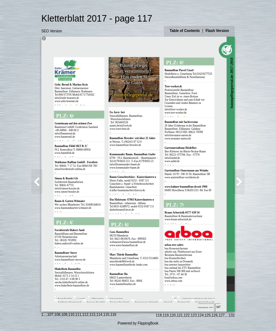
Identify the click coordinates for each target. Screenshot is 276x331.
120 (173, 315)
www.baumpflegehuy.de (123, 284)
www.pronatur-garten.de (178, 138)
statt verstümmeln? (133, 71)
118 (159, 315)
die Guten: (134, 82)
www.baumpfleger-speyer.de (70, 259)
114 (99, 315)
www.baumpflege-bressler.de (125, 145)
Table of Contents (185, 31)
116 (113, 315)
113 (92, 315)
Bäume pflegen (134, 65)
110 (71, 315)
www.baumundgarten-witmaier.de (73, 208)
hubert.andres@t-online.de (69, 243)
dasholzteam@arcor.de (122, 209)
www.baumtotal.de (65, 136)
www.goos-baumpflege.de (124, 245)
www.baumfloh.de (64, 153)
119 (166, 315)
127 (222, 315)
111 (78, 315)
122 (187, 315)
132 (232, 315)
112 (85, 315)
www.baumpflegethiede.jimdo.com (129, 264)
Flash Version (217, 31)
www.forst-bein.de (120, 128)
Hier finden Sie (135, 76)
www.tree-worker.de (176, 112)
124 (201, 315)
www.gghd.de (172, 161)
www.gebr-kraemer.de (66, 101)
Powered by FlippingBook (138, 323)
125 (208, 315)
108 (57, 315)
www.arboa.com (173, 280)
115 (106, 315)
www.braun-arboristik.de (178, 219)
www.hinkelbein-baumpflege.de (72, 285)
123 (194, 315)
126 (215, 315)
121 (180, 315)
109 (64, 315)
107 (50, 315)
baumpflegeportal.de (133, 94)
